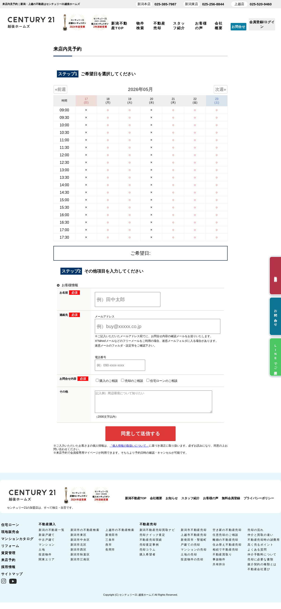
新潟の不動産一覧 (51, 534)
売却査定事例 (149, 549)
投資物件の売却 (192, 563)
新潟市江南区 (80, 563)
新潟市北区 (78, 549)
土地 (42, 553)
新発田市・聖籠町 (194, 544)
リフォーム (10, 550)
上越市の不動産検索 (119, 534)
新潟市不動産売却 (194, 534)
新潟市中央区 (80, 544)
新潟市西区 (78, 553)
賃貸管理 (8, 557)
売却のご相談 (126, 381)
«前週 (60, 89)
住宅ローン (10, 529)
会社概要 (156, 502)
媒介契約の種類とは (262, 568)
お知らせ (172, 502)
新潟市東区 (78, 539)
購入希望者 (148, 558)
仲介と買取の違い (260, 539)
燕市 (108, 549)
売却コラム (148, 553)
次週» (220, 89)
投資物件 (45, 558)
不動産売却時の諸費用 (264, 544)
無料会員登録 (231, 502)
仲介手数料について (262, 558)
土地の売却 (189, 558)
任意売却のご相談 (225, 539)
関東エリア (47, 563)
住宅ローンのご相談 (156, 381)
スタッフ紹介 (190, 502)
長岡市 (110, 553)
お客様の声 (210, 502)
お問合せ (238, 27)
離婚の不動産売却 (225, 544)
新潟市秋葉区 (80, 558)
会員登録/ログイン (262, 24)
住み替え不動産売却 (227, 549)
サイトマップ (12, 578)
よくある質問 (257, 553)
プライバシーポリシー (259, 502)
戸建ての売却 (190, 549)
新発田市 (111, 539)
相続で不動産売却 (225, 553)
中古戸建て (47, 544)
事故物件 (219, 563)
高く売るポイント (260, 549)
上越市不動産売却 (194, 539)
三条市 (110, 544)
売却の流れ (256, 534)
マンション (47, 549)
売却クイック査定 (152, 539)
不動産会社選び (259, 573)
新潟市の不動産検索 (85, 534)
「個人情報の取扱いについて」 (129, 450)
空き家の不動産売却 (227, 534)
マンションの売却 (194, 553)
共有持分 (219, 568)
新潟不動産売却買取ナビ (157, 534)
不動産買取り (222, 558)
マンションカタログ (17, 543)
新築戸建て (47, 539)
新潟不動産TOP (136, 502)
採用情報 (8, 571)
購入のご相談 (101, 381)
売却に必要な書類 (260, 563)
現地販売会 (10, 536)
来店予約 (8, 564)
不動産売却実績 (151, 544)
